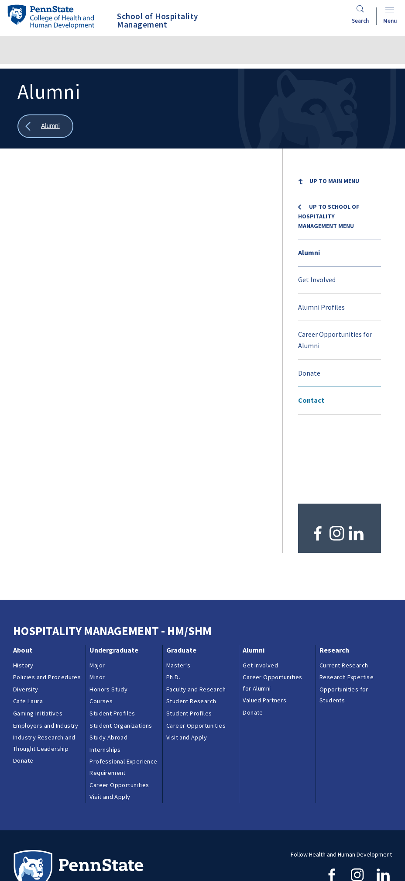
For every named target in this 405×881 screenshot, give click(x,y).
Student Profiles (112, 646)
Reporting (166, 849)
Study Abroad (108, 670)
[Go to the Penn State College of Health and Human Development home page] (50, 16)
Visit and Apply (109, 730)
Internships (104, 682)
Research (334, 583)
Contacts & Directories (113, 849)
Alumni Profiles (321, 307)
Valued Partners (264, 633)
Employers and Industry (46, 658)
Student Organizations (120, 658)
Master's (178, 598)
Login (61, 860)
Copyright (30, 860)
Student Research (191, 634)
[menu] (339, 291)
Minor (97, 610)
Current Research (343, 598)
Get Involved (317, 279)
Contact (311, 400)
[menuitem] (339, 193)
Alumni (309, 252)
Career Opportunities (119, 718)
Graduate (181, 583)
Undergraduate (113, 583)
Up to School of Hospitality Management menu (329, 216)
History (23, 598)
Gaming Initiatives (37, 646)
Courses (101, 634)
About (22, 583)
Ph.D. (173, 610)
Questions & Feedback (43, 849)
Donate (309, 373)
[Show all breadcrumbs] (45, 126)
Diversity (25, 622)
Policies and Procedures (47, 610)
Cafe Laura (28, 634)
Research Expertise (346, 610)
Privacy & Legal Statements (226, 849)
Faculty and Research (196, 622)
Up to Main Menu (334, 181)
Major (97, 598)
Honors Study (108, 622)
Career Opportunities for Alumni (335, 340)
